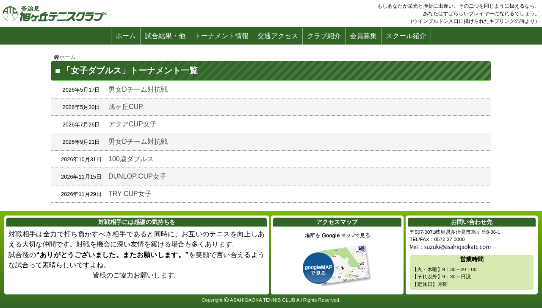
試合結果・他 (165, 35)
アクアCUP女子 (132, 124)
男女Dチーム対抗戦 (138, 89)
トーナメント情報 (221, 35)
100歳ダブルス (131, 158)
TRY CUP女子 (130, 193)
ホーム (126, 35)
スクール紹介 (406, 35)
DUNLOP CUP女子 (137, 176)
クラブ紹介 (324, 35)
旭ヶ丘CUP (125, 106)
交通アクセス (277, 35)
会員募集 (363, 35)
